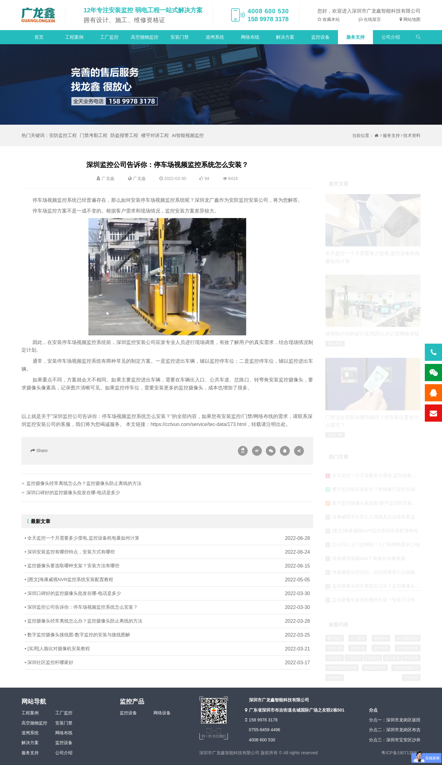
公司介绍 (391, 37)
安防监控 (334, 660)
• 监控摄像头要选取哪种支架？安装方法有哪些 (72, 588)
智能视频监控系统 (342, 670)
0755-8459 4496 (264, 729)
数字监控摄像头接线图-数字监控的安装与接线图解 (383, 505)
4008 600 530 (262, 739)
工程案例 (74, 37)
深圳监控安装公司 (136, 342)
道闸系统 (215, 37)
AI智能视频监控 (188, 135)
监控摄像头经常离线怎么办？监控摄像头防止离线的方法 (84, 506)
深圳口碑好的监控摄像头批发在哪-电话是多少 (73, 515)
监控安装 (381, 650)
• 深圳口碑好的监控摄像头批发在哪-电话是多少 (73, 616)
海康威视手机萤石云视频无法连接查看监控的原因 (382, 519)
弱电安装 (411, 660)
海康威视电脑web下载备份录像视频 (368, 561)
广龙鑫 (139, 178)
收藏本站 (330, 19)
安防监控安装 (408, 650)
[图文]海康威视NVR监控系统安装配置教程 (375, 533)
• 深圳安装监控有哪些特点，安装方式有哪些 (70, 575)
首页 (39, 37)
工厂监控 (109, 37)
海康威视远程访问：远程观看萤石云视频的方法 (380, 574)
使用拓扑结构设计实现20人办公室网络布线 (372, 336)
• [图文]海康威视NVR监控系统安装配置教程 (69, 602)
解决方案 (285, 37)
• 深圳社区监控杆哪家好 (49, 685)
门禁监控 (373, 660)
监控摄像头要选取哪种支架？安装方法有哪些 (378, 602)
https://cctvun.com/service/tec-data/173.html (198, 424)
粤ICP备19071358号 (401, 752)
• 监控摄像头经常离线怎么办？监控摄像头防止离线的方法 (83, 644)
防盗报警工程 (124, 135)
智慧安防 (334, 680)
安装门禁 (179, 37)
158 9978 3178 (260, 719)
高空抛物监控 (144, 37)
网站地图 (411, 19)
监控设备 (320, 37)
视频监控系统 (375, 670)
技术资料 (412, 135)
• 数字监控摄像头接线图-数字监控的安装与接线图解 (77, 658)
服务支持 (355, 37)
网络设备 (162, 712)
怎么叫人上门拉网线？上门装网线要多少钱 (376, 547)
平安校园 (411, 680)
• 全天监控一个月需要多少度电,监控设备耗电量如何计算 (82, 561)
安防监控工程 (63, 135)
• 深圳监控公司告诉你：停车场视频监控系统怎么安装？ (81, 630)
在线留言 (372, 19)
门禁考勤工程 (93, 135)
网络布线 (250, 37)
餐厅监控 (334, 640)
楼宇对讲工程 (155, 135)
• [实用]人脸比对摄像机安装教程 (57, 671)
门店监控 (354, 660)
